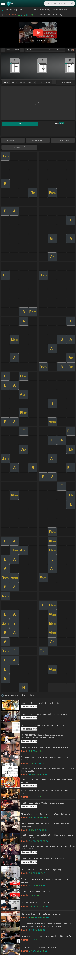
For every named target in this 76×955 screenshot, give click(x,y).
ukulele (22, 82)
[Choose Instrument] (54, 82)
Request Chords (29, 706)
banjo (40, 82)
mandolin (31, 82)
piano (14, 82)
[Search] (72, 3)
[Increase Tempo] (22, 50)
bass (48, 82)
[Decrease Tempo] (3, 50)
